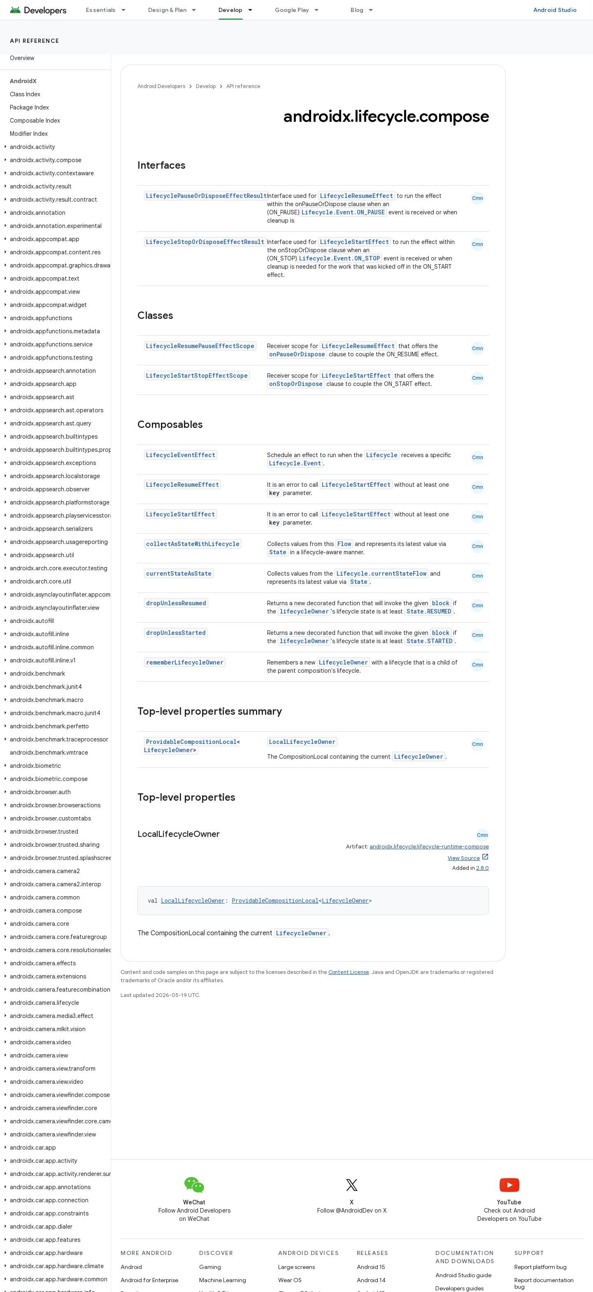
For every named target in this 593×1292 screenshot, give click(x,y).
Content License (348, 972)
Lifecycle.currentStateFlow (381, 573)
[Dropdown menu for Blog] (374, 10)
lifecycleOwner (304, 611)
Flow (344, 544)
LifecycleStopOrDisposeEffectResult (205, 242)
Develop (206, 86)
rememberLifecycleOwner (184, 662)
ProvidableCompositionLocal (191, 742)
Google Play (292, 10)
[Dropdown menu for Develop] (254, 10)
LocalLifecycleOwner (302, 742)
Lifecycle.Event (295, 463)
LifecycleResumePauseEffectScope (200, 346)
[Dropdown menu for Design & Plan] (197, 10)
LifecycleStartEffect (354, 242)
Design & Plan (167, 10)
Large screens (296, 1267)
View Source (464, 858)
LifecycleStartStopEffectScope (197, 375)
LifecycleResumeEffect (356, 196)
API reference (35, 40)
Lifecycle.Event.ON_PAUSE (343, 212)
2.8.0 (482, 867)
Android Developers (161, 86)
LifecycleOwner (343, 662)
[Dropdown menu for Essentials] (127, 10)
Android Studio (555, 10)
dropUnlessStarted (176, 633)
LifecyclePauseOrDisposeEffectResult (206, 196)
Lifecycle (382, 455)
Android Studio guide (463, 1275)
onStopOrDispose (296, 384)
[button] (53, 146)
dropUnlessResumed (176, 603)
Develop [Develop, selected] (231, 10)
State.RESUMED (429, 611)
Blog (357, 10)
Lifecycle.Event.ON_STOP (339, 258)
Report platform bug (540, 1267)
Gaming (210, 1267)
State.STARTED (430, 641)
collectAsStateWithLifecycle (193, 544)
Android (131, 1267)
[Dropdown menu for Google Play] (320, 10)
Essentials (101, 10)
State (277, 552)
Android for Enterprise (149, 1280)
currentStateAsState (179, 573)
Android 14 (371, 1280)
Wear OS (290, 1280)
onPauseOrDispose (297, 354)
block (440, 603)
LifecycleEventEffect (180, 455)
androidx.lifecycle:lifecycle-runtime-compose (429, 846)
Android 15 (371, 1267)
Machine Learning (222, 1280)
